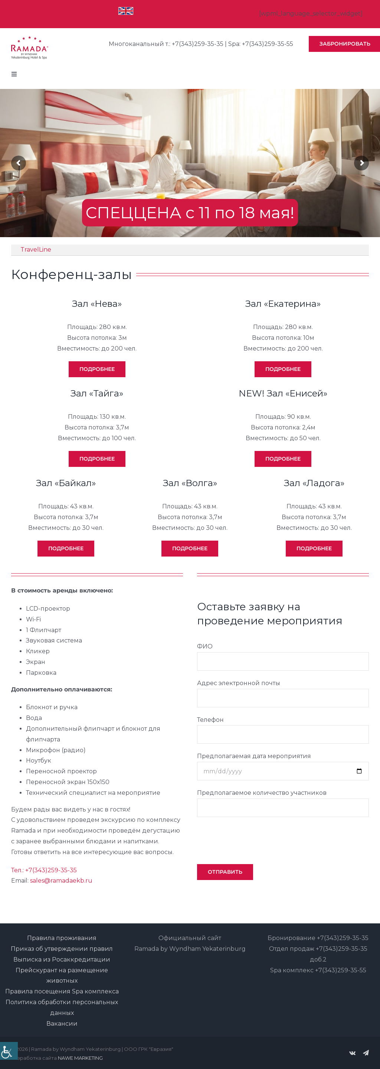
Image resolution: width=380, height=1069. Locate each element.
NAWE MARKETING (80, 1058)
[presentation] (253, 838)
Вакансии (62, 1023)
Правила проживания (61, 938)
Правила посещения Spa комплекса (62, 991)
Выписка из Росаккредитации (61, 959)
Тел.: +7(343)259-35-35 (44, 870)
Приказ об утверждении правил (62, 948)
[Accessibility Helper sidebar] (9, 1051)
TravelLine (35, 249)
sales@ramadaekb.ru (61, 880)
